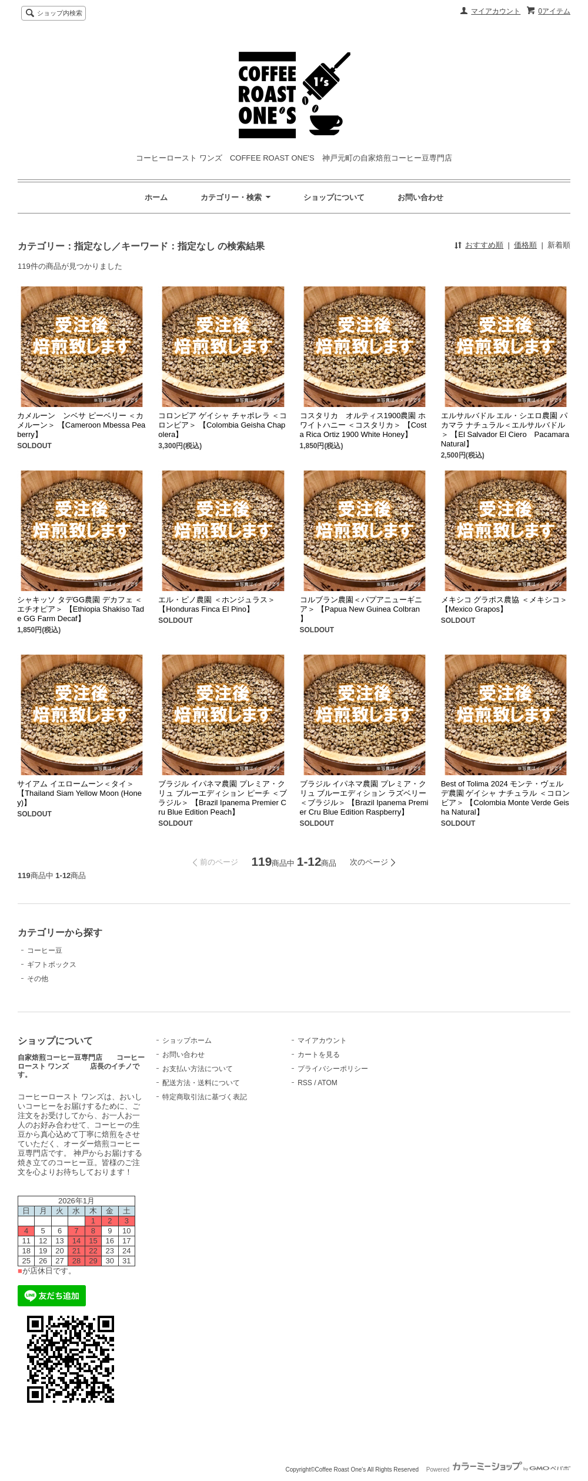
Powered (498, 1469)
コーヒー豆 (44, 950)
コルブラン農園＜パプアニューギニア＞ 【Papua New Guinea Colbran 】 (361, 609)
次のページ (369, 862)
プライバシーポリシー (333, 1069)
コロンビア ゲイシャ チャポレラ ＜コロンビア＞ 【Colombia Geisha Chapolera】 (222, 425)
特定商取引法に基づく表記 (204, 1097)
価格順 (525, 245)
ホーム (156, 197)
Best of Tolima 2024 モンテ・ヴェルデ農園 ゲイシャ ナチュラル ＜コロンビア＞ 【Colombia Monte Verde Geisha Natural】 (505, 797)
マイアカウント (495, 11)
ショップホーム (187, 1040)
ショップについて (334, 197)
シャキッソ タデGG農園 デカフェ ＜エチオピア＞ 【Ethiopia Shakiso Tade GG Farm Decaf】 (80, 609)
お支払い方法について (197, 1069)
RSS (305, 1083)
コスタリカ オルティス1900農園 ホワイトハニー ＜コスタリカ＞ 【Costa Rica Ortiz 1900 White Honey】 (363, 425)
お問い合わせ (420, 197)
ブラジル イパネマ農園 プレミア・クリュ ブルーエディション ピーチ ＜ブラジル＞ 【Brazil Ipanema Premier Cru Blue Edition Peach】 (222, 797)
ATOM (328, 1083)
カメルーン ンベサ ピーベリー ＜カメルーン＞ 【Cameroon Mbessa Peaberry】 (81, 425)
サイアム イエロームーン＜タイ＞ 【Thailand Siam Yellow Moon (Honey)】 (79, 793)
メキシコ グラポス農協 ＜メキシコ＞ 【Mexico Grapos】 (504, 604)
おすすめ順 (484, 245)
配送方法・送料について (201, 1083)
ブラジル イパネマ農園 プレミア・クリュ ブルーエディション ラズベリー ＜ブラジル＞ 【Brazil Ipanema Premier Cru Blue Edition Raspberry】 (364, 797)
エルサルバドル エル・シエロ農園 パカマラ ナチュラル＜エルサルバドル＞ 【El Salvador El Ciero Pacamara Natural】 (505, 429)
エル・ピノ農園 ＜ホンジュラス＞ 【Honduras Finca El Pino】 (216, 604)
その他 (37, 979)
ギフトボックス (51, 964)
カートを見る (319, 1054)
